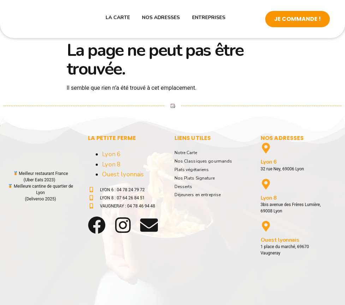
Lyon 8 (111, 164)
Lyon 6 (111, 154)
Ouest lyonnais (123, 174)
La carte (131, 19)
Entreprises (200, 19)
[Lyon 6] (266, 148)
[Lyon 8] (266, 184)
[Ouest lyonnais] (266, 226)
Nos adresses (164, 19)
